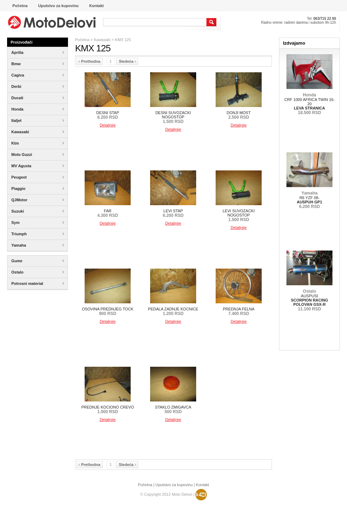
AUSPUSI (309, 300)
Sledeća (127, 61)
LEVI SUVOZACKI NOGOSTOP (239, 215)
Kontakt (202, 485)
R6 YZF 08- (309, 200)
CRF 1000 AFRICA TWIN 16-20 (309, 104)
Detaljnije (107, 125)
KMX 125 (123, 40)
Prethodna (89, 61)
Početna (82, 40)
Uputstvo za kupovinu (174, 485)
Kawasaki (102, 40)
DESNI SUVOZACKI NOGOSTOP (173, 117)
